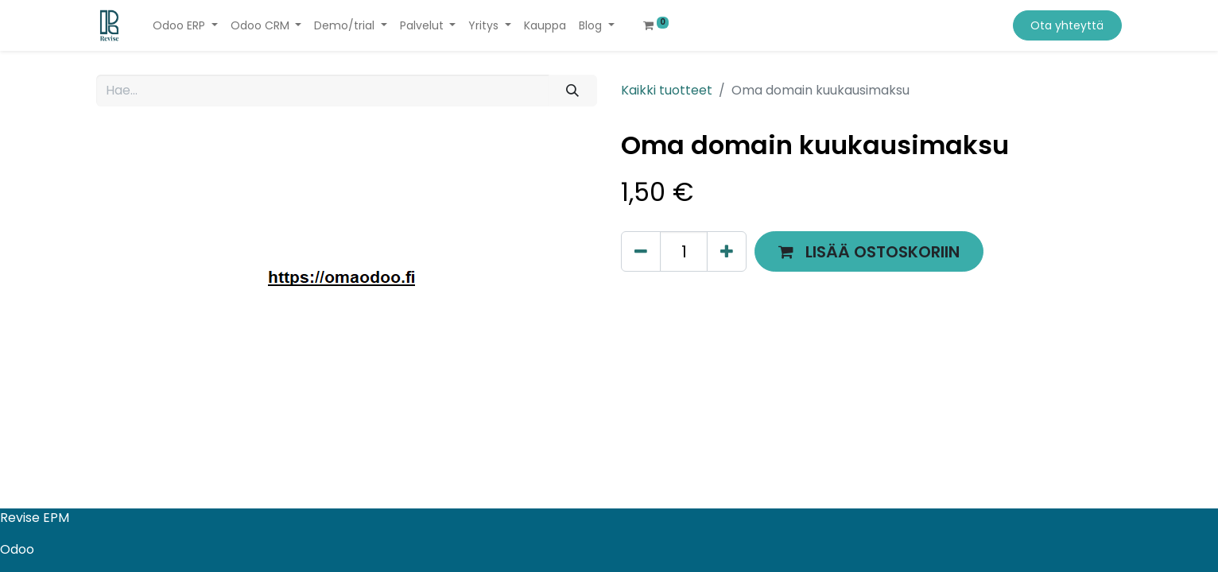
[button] (868, 251)
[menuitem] (545, 26)
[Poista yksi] (641, 251)
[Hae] (573, 90)
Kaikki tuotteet (666, 90)
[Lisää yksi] (727, 251)
